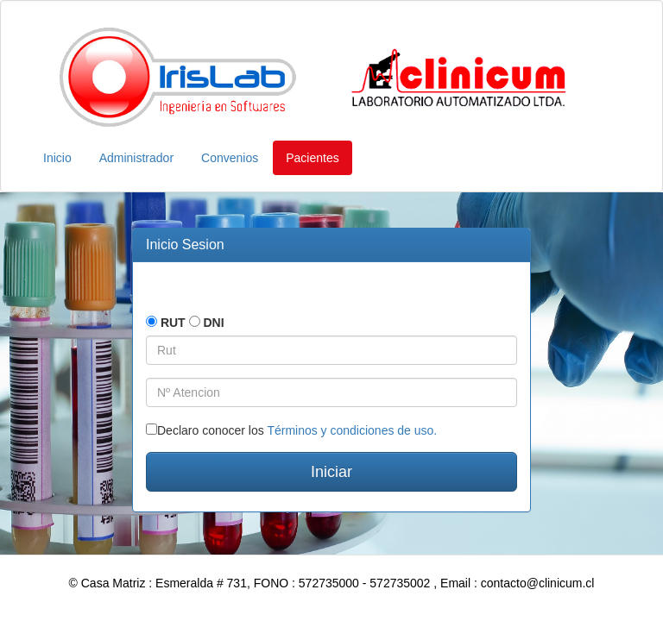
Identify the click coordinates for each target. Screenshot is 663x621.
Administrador (136, 158)
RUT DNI (185, 322)
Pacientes (312, 158)
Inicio (57, 158)
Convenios (229, 158)
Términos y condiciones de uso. (352, 430)
